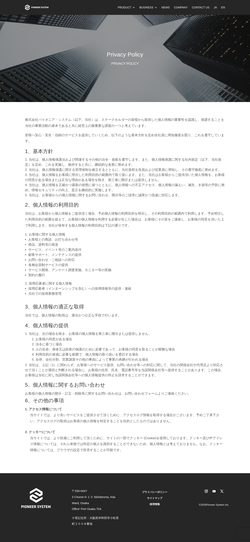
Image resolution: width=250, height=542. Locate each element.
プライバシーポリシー (154, 492)
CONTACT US (200, 7)
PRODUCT (124, 7)
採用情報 (155, 504)
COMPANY (181, 7)
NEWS (166, 7)
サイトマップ (154, 498)
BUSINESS (146, 7)
